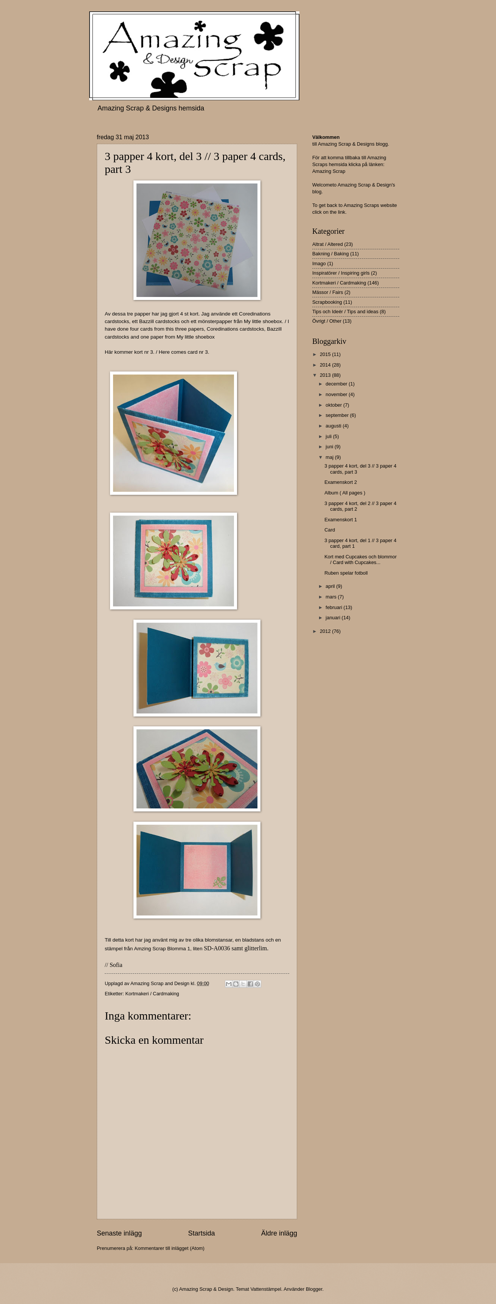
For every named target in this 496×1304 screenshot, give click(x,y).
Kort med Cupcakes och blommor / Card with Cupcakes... (360, 559)
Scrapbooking (327, 302)
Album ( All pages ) (344, 493)
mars (332, 597)
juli (329, 436)
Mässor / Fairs (327, 292)
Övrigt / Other (326, 321)
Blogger (314, 1289)
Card (329, 530)
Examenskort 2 (340, 482)
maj (330, 457)
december (337, 384)
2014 (326, 365)
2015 (326, 354)
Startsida (201, 1233)
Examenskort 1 (340, 519)
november (337, 394)
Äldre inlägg (279, 1233)
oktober (334, 405)
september (338, 415)
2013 (326, 375)
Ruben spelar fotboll (346, 573)
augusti (334, 426)
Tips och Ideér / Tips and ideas (345, 311)
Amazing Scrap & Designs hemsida (151, 108)
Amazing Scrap (328, 171)
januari (333, 617)
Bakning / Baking (330, 253)
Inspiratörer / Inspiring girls (341, 273)
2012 (326, 631)
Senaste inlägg (119, 1233)
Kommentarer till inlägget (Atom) (170, 1248)
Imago (319, 263)
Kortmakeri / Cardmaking (152, 993)
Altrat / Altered (327, 244)
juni (330, 446)
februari (334, 607)
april (331, 586)
